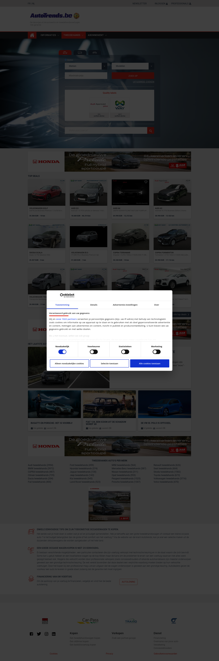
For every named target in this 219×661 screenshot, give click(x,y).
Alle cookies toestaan (149, 363)
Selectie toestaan (109, 363)
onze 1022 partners (66, 319)
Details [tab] (93, 304)
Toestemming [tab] (62, 304)
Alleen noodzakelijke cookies (69, 363)
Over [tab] (156, 304)
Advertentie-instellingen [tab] (125, 304)
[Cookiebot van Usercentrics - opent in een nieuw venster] (62, 295)
